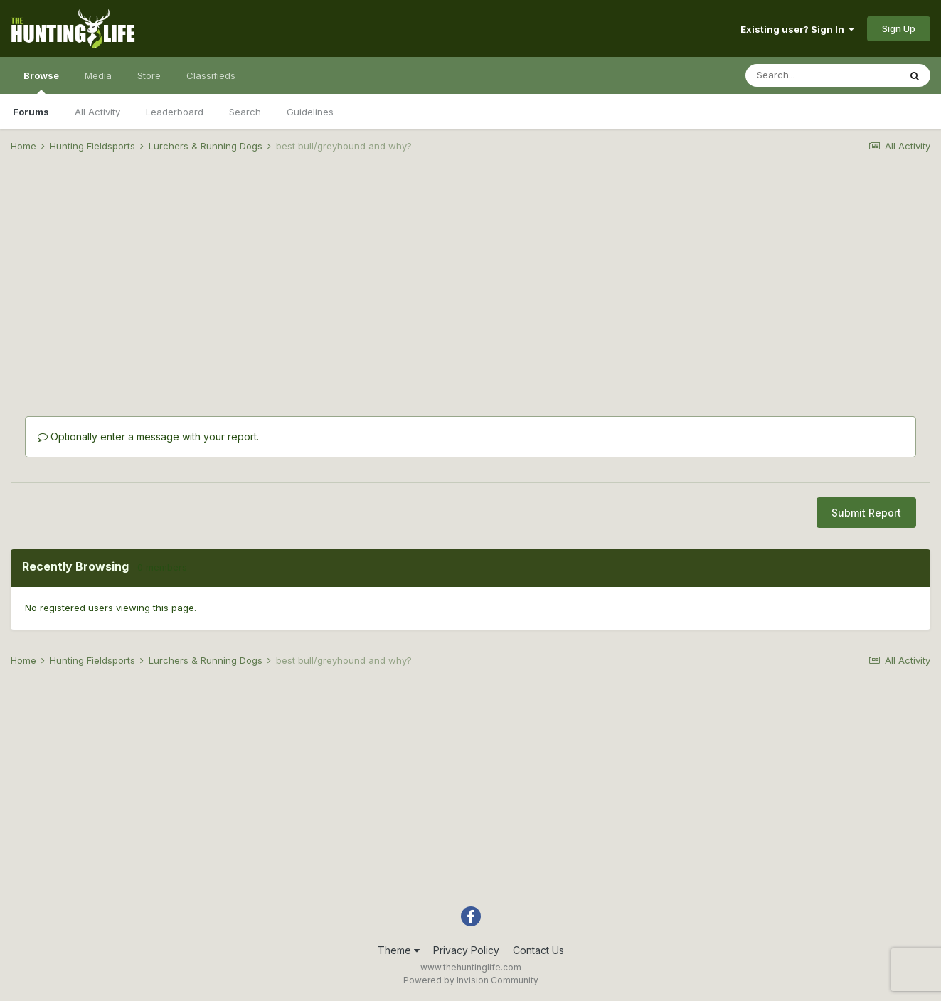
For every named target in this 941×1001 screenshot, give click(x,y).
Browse (41, 82)
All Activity (97, 111)
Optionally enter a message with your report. (148, 436)
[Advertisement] (471, 274)
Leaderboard (174, 111)
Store (149, 75)
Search (245, 111)
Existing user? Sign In (797, 29)
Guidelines (310, 111)
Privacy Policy (466, 950)
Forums (31, 111)
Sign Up (898, 28)
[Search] (822, 75)
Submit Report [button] (866, 513)
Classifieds (210, 75)
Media (98, 75)
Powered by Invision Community (470, 980)
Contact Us (538, 950)
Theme (399, 950)
